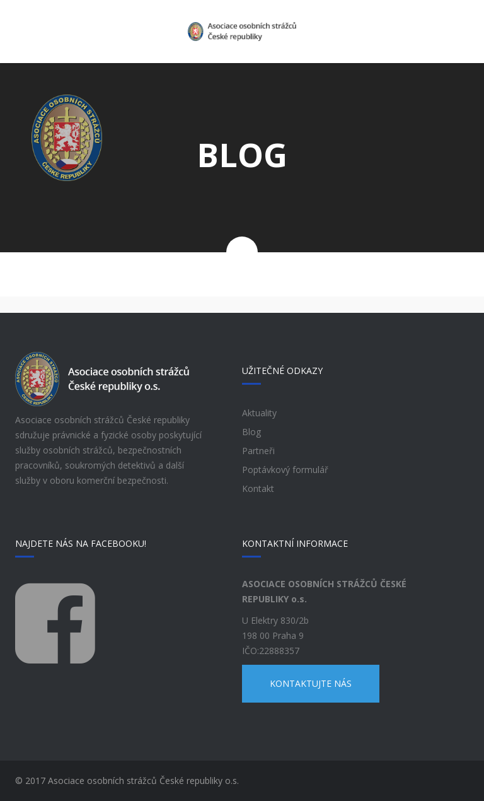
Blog (251, 432)
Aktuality (259, 413)
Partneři (258, 451)
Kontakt (258, 488)
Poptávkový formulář (285, 470)
